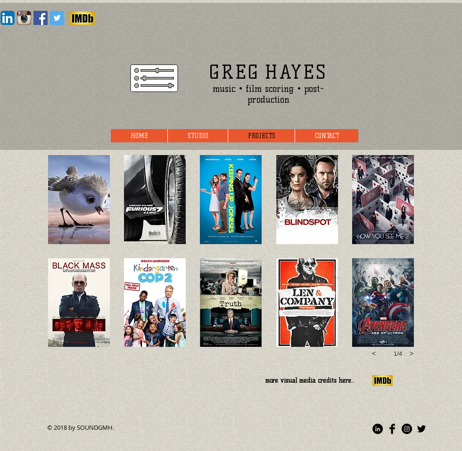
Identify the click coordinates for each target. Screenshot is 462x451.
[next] (411, 353)
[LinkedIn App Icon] (7, 18)
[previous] (373, 353)
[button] (79, 199)
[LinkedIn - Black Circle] (377, 429)
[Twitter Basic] (421, 429)
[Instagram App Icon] (24, 18)
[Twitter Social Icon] (57, 18)
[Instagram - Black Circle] (407, 429)
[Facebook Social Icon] (40, 18)
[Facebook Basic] (392, 429)
